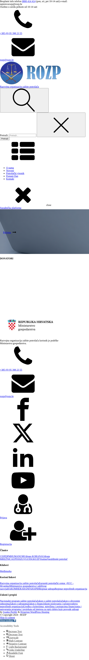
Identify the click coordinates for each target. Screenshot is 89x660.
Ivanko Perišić (10, 612)
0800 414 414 (29, 1)
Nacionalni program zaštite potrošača (18, 601)
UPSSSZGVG (20, 559)
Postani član (12, 176)
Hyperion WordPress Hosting (34, 612)
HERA (20, 588)
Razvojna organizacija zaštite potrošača (19, 583)
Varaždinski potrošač (57, 559)
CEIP (2, 556)
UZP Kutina (41, 559)
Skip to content (7, 617)
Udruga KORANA (33, 556)
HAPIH (35, 588)
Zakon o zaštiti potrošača (49, 601)
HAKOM (11, 588)
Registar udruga (47, 588)
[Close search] (61, 125)
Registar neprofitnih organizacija (71, 588)
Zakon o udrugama (19, 603)
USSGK (31, 559)
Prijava (3, 517)
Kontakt (10, 179)
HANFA (27, 588)
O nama (10, 167)
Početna (7, 232)
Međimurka (6, 571)
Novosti (10, 170)
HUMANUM (17, 556)
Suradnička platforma (10, 208)
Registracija (6, 544)
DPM (8, 556)
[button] (8, 620)
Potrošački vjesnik (15, 173)
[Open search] (24, 100)
